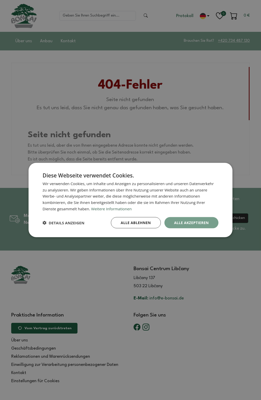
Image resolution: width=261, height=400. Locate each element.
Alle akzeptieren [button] (191, 222)
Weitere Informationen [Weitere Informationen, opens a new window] (111, 208)
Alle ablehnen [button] (136, 222)
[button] (63, 223)
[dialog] (130, 200)
